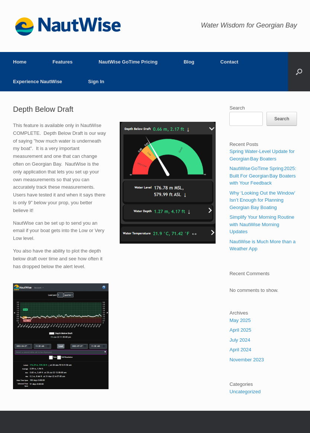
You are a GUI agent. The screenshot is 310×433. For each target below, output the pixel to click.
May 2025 (240, 320)
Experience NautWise (37, 81)
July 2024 (239, 340)
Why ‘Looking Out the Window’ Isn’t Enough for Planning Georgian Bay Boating (262, 200)
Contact (229, 62)
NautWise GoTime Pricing (128, 62)
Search (237, 108)
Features (62, 62)
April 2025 (240, 330)
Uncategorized (245, 391)
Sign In (96, 81)
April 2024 (240, 349)
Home (19, 62)
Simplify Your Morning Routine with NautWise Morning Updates (261, 224)
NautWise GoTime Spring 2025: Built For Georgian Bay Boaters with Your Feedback (262, 176)
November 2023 (246, 359)
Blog (189, 62)
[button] (299, 71)
